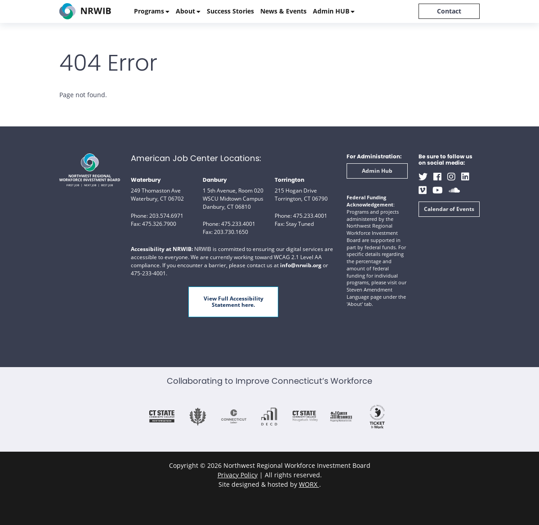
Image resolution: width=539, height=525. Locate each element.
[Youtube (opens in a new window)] (437, 190)
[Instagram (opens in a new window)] (451, 177)
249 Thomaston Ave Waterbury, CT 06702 (157, 194)
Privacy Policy (238, 475)
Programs (149, 11)
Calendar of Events (449, 209)
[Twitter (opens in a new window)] (423, 177)
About (185, 11)
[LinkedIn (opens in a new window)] (465, 177)
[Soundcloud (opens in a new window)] (454, 190)
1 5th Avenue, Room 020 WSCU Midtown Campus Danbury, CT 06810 (233, 199)
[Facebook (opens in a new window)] (437, 177)
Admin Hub (377, 171)
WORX (309, 484)
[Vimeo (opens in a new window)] (423, 190)
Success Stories (230, 11)
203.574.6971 (166, 216)
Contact (449, 11)
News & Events (283, 11)
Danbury (215, 180)
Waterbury (146, 180)
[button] (375, 304)
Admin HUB (331, 11)
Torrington (289, 180)
